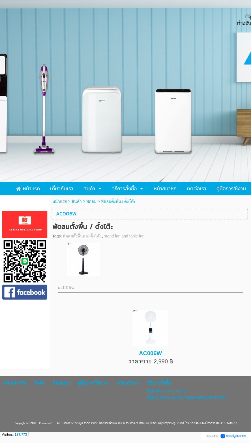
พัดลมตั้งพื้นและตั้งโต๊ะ (82, 236)
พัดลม (91, 201)
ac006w (66, 288)
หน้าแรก (59, 201)
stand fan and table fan (124, 236)
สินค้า (77, 201)
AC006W (150, 353)
